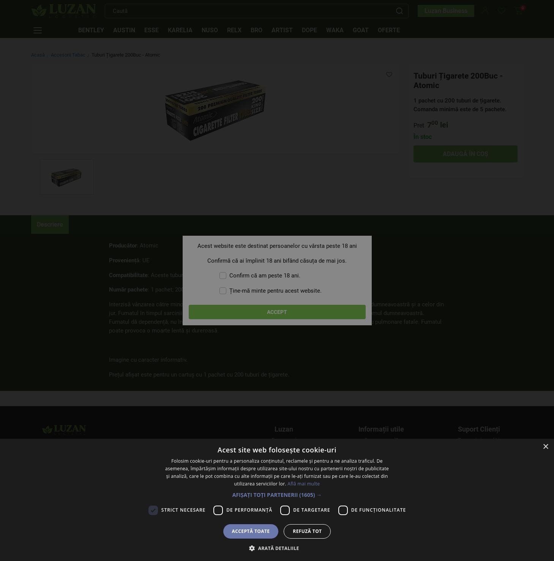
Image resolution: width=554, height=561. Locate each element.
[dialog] (277, 280)
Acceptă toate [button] (251, 531)
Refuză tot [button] (307, 531)
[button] (277, 495)
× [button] (545, 447)
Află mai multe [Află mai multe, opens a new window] (303, 484)
